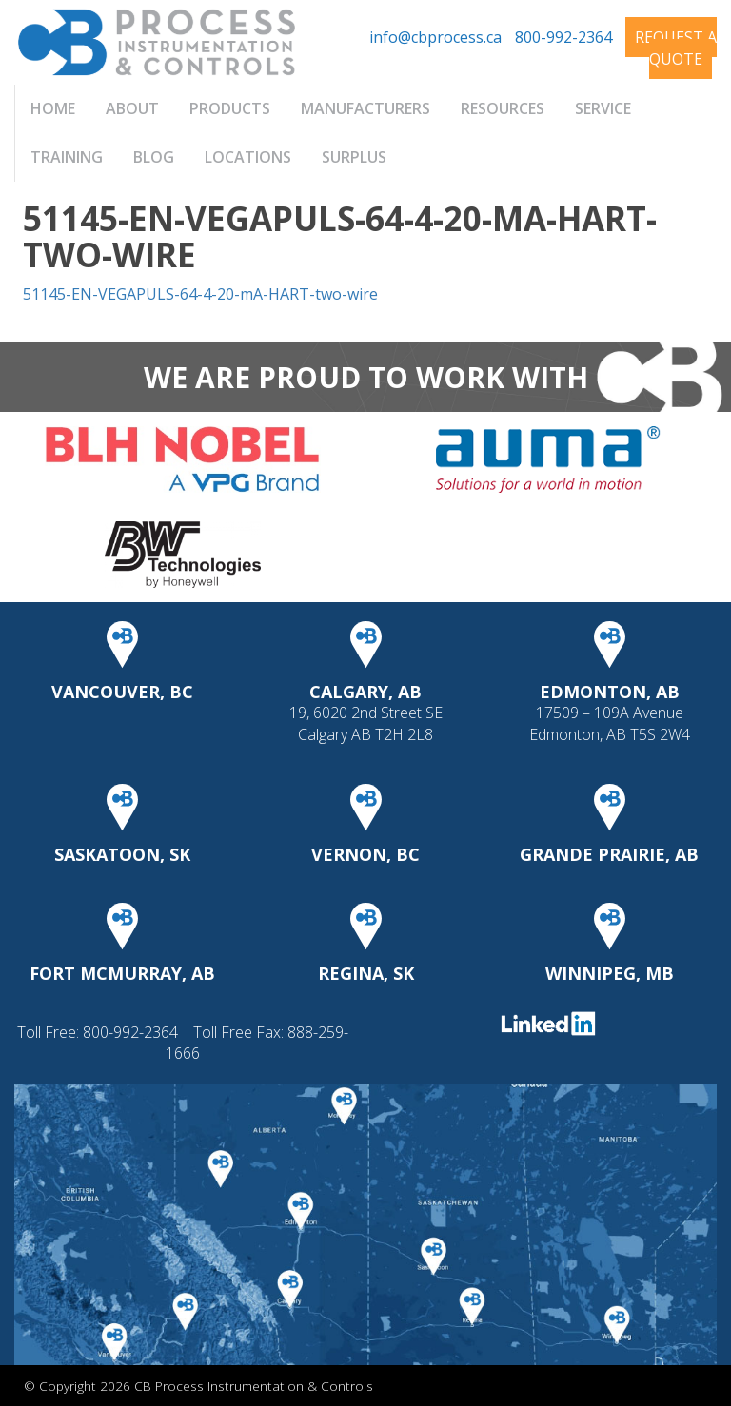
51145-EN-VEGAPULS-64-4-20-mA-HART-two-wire (200, 293)
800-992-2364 (563, 37)
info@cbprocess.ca (435, 37)
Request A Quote (676, 48)
